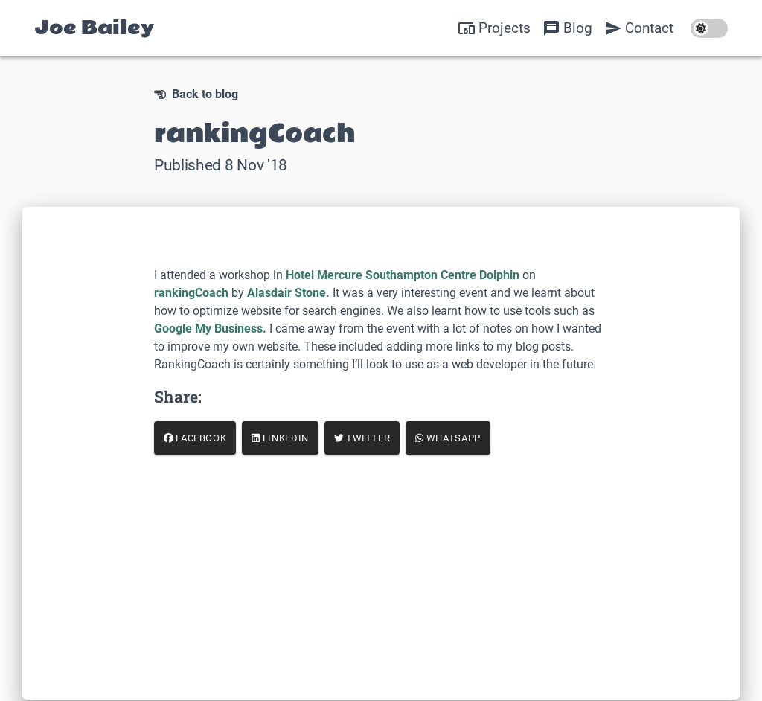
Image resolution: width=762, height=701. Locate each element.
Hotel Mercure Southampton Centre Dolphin (402, 275)
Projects (494, 28)
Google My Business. (210, 328)
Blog (567, 28)
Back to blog (196, 94)
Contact (638, 28)
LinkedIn (280, 438)
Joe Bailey (94, 28)
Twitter (362, 438)
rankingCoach (191, 293)
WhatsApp (448, 438)
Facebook (195, 438)
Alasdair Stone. (288, 293)
